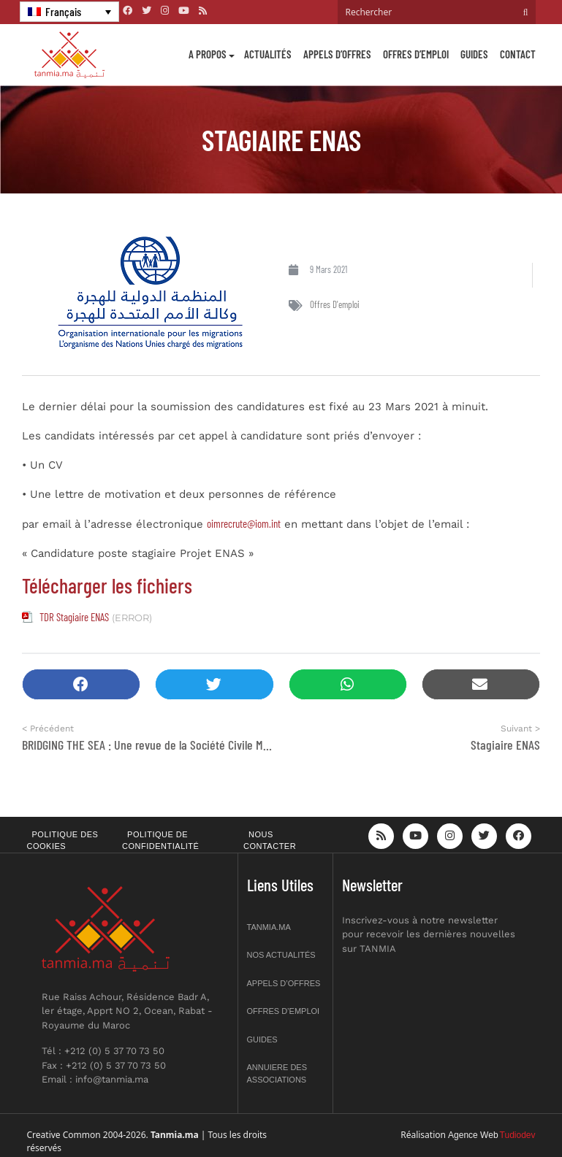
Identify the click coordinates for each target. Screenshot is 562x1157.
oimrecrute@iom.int (244, 523)
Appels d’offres (337, 54)
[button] (81, 684)
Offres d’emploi (416, 54)
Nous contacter (269, 840)
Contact (518, 54)
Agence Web (473, 1135)
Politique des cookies (63, 840)
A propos (208, 54)
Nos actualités (281, 954)
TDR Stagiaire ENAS (74, 616)
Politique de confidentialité (160, 840)
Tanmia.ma (269, 927)
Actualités (268, 54)
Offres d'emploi (335, 304)
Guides (474, 54)
